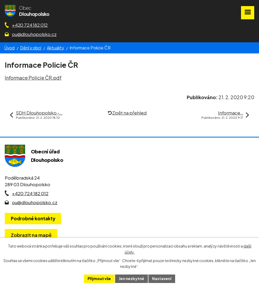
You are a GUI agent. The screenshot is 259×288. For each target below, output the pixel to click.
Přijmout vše (99, 278)
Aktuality (55, 48)
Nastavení (161, 278)
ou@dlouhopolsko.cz (34, 34)
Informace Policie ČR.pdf (33, 78)
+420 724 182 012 (30, 25)
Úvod (9, 48)
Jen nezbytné (131, 278)
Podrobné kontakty (33, 218)
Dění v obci (30, 48)
